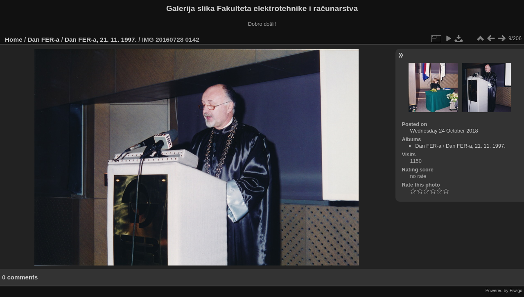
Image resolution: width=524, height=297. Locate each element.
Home (14, 39)
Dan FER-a (44, 39)
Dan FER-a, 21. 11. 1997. (101, 39)
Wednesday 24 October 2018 (444, 131)
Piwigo (516, 290)
